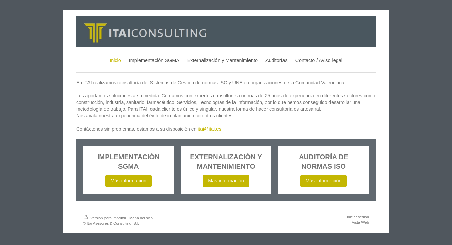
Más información (129, 180)
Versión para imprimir (105, 218)
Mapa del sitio (141, 218)
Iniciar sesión (358, 217)
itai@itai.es (209, 129)
